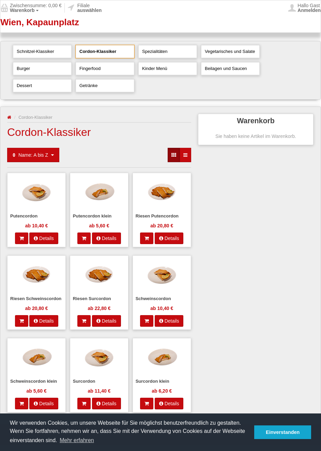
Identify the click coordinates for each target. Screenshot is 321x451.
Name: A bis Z (33, 155)
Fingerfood (90, 68)
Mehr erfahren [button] (77, 440)
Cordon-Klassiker (97, 51)
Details (44, 238)
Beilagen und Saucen (226, 68)
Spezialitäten (154, 51)
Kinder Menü (154, 68)
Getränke (88, 85)
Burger (23, 68)
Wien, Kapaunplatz (39, 22)
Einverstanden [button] (283, 432)
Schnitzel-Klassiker (35, 51)
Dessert (24, 85)
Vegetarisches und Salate (230, 51)
